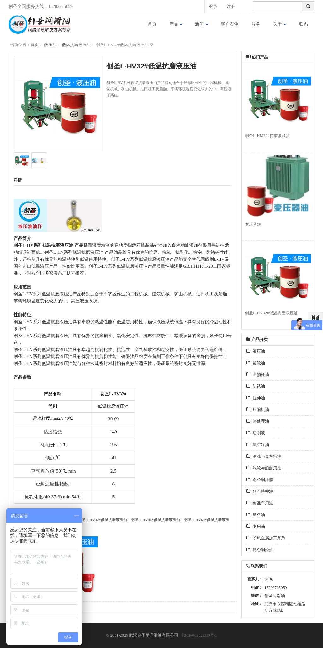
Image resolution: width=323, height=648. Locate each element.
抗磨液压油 (62, 245)
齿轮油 (255, 362)
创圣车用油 (259, 503)
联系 (303, 24)
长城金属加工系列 (265, 538)
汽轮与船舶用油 (263, 468)
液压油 (50, 44)
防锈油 (255, 386)
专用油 (255, 526)
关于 (279, 24)
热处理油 (257, 421)
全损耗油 (257, 374)
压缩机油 (257, 409)
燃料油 (255, 514)
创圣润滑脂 (259, 479)
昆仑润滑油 (259, 549)
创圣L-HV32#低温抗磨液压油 (102, 520)
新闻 (201, 24)
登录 (213, 6)
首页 (152, 24)
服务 (255, 24)
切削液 (255, 433)
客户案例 (229, 24)
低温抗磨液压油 (76, 44)
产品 (176, 24)
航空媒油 (257, 444)
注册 (231, 6)
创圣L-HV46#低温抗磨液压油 (155, 520)
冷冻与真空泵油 (263, 456)
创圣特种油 (259, 491)
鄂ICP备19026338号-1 (199, 635)
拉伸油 (255, 397)
